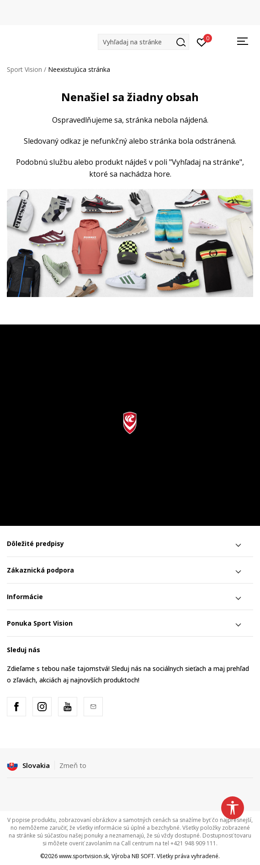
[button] (143, 42)
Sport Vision (24, 69)
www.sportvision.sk (84, 856)
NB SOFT (143, 856)
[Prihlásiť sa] (201, 42)
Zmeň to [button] (72, 765)
